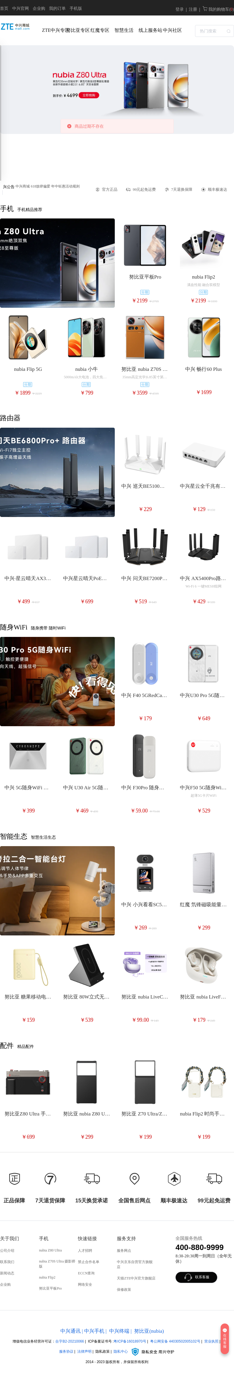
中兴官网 (20, 8)
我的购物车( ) (218, 9)
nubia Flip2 (47, 1277)
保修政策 (124, 1290)
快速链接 (87, 1238)
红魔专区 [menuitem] (99, 30)
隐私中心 (144, 1351)
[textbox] (214, 31)
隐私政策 (102, 1351)
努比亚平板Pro (50, 1288)
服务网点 (124, 1251)
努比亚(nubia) (149, 1331)
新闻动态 (7, 1273)
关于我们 (9, 1238)
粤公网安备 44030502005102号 (175, 1341)
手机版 (76, 8)
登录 (179, 9)
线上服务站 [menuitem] (149, 30)
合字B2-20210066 (69, 1341)
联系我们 (7, 1262)
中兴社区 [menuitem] (172, 30)
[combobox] (214, 30)
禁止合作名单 (88, 1262)
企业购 (39, 8)
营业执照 (211, 1341)
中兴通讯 (70, 1331)
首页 (4, 8)
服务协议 (66, 1351)
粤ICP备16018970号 (130, 1341)
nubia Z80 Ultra (50, 1250)
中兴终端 (119, 1331)
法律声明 (84, 1351)
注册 (193, 9)
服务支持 (126, 1238)
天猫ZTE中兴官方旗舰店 (136, 1278)
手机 (43, 1238)
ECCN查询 (86, 1273)
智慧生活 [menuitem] (124, 30)
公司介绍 (7, 1251)
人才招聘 (85, 1251)
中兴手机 (94, 1331)
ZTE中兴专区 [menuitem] (52, 30)
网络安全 (85, 1284)
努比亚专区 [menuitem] (76, 30)
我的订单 (57, 8)
